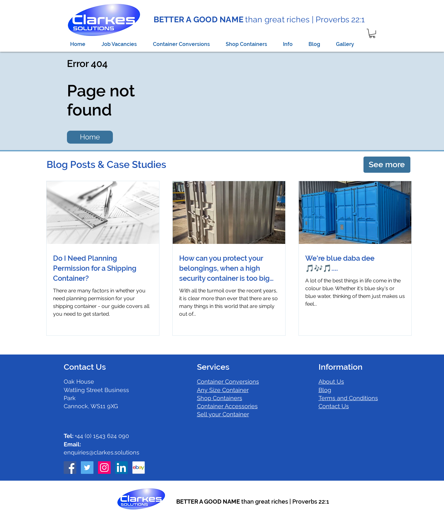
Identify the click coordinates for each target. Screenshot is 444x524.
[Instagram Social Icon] (104, 467)
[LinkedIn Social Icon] (121, 467)
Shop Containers (219, 398)
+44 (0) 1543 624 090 (96, 435)
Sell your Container (223, 414)
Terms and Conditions (348, 398)
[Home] (90, 137)
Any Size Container (223, 390)
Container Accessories (227, 406)
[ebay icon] (138, 467)
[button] (372, 33)
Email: (72, 444)
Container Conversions (228, 381)
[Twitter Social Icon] (87, 467)
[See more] (386, 165)
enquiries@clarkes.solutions (101, 452)
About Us (331, 381)
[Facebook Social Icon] (70, 467)
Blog (325, 390)
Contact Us (334, 406)
